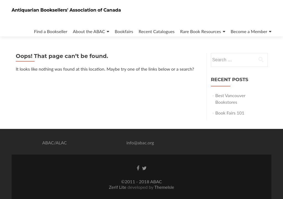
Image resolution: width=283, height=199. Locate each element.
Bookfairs (124, 31)
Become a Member (249, 31)
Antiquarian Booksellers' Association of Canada (66, 10)
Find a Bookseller (50, 31)
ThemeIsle (164, 187)
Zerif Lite (118, 187)
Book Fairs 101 (229, 112)
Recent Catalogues (157, 31)
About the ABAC (89, 31)
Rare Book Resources (200, 31)
